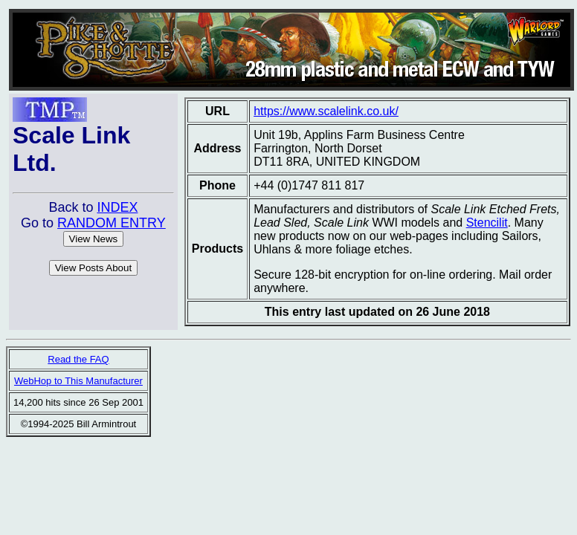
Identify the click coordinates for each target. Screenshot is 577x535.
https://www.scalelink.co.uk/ (326, 111)
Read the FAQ (78, 359)
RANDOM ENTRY (111, 222)
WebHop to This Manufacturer (78, 380)
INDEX (117, 207)
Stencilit (487, 222)
